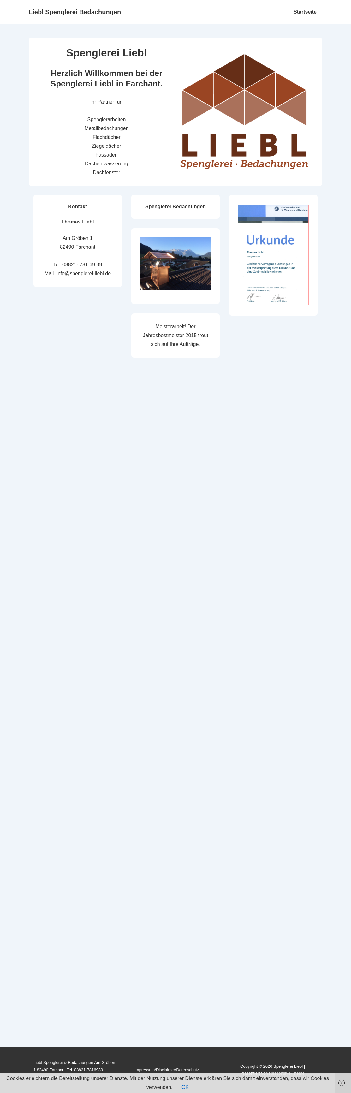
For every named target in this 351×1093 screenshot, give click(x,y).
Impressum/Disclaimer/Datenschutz (166, 1069)
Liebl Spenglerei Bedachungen (75, 12)
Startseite (305, 12)
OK (185, 1087)
